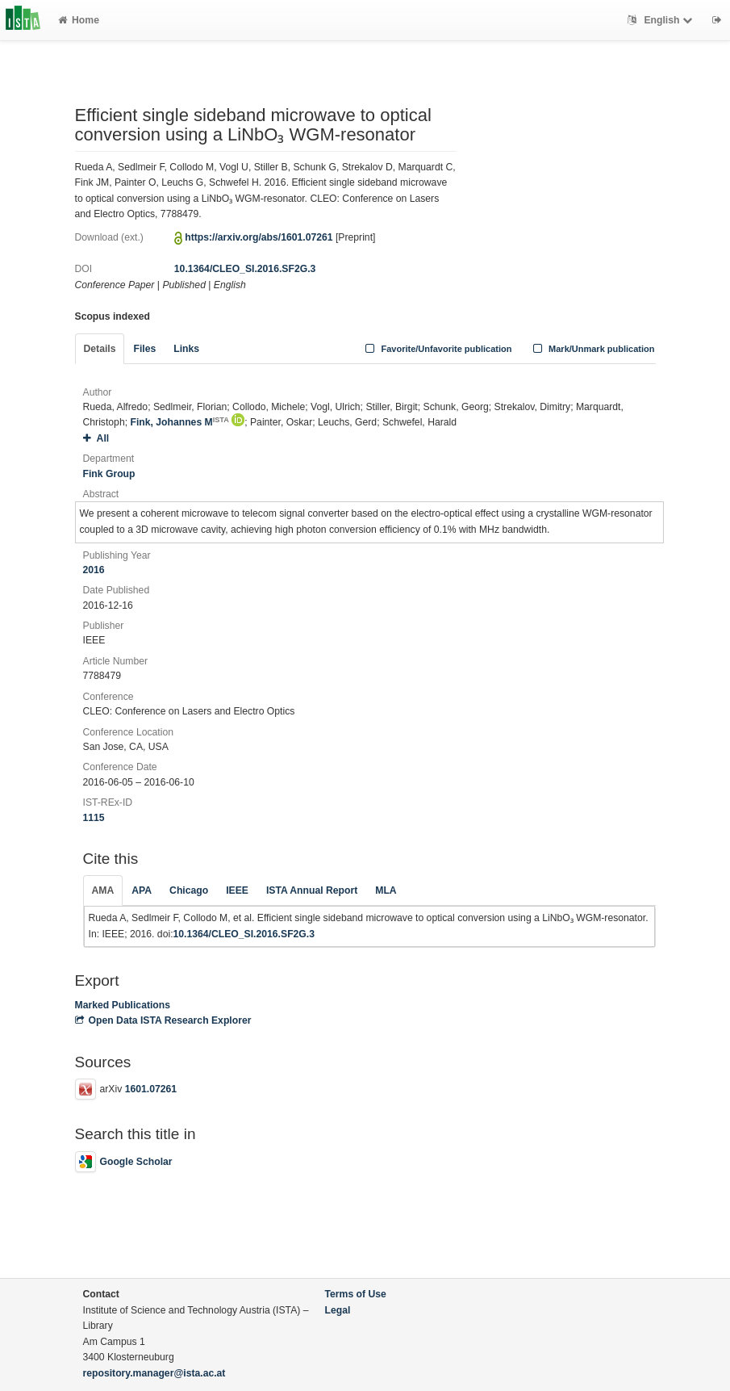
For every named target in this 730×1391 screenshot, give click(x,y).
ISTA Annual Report (311, 890)
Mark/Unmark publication (591, 349)
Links (186, 348)
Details (100, 348)
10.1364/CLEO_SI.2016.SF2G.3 (244, 268)
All (96, 438)
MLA (385, 890)
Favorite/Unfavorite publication (437, 349)
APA (141, 890)
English (662, 20)
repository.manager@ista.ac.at (154, 1373)
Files (144, 348)
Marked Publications (123, 1005)
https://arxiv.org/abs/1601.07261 (258, 237)
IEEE (237, 890)
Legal (338, 1310)
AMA (103, 890)
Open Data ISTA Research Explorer (163, 1020)
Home (78, 20)
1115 (94, 817)
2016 (94, 570)
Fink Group (109, 474)
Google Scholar (124, 1161)
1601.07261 (151, 1089)
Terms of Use (355, 1294)
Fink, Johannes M (179, 422)
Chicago (188, 890)
